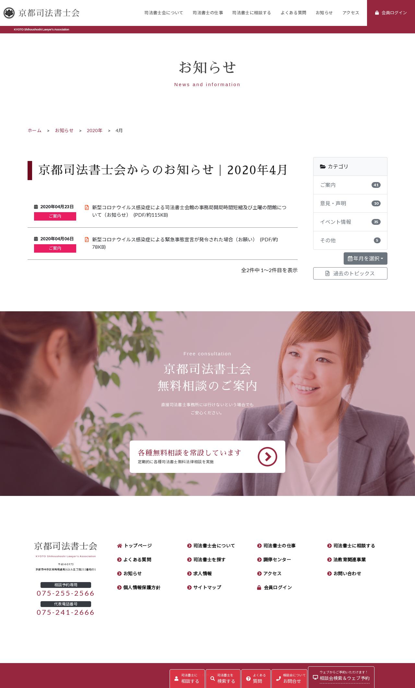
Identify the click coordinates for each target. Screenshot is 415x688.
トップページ (138, 546)
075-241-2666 (66, 612)
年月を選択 (363, 258)
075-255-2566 (66, 593)
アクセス (351, 13)
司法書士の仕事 (208, 13)
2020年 (94, 130)
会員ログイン (278, 587)
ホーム (35, 130)
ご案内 (55, 216)
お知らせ (324, 13)
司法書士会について (164, 13)
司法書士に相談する (251, 13)
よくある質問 (293, 13)
